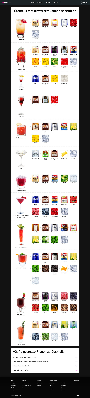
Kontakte (39, 385)
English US (52, 390)
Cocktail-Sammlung (26, 385)
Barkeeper (40, 2)
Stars (23, 387)
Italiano (62, 390)
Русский (63, 387)
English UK (52, 383)
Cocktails (48, 2)
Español (51, 387)
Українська (63, 385)
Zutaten (55, 2)
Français (63, 383)
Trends (33, 2)
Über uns (39, 383)
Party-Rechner (25, 383)
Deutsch (51, 385)
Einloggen (84, 2)
